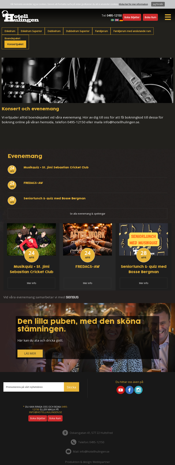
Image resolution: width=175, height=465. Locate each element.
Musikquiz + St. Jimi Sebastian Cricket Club (56, 167)
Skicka (71, 387)
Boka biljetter (131, 17)
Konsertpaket (15, 44)
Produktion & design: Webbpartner (87, 462)
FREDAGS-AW (33, 183)
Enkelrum (9, 31)
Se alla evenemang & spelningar (87, 213)
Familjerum (101, 31)
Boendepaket (12, 38)
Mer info (31, 283)
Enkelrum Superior (31, 31)
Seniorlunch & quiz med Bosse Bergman (55, 198)
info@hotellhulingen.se (45, 412)
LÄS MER (30, 353)
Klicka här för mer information (133, 4)
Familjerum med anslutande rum (132, 31)
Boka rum (150, 17)
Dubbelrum (54, 31)
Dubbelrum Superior (78, 31)
